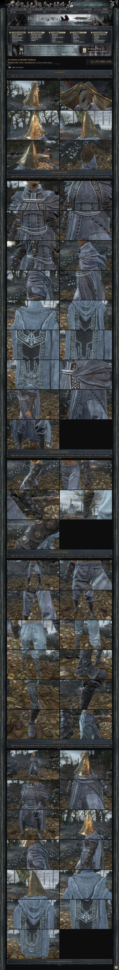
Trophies (96, 37)
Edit (97, 61)
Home (14, 34)
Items (54, 40)
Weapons (55, 34)
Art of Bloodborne (99, 40)
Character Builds (36, 37)
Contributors (74, 12)
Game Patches (16, 39)
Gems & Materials (57, 42)
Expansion (15, 36)
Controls (14, 42)
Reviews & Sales (17, 37)
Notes (59, 12)
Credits (96, 39)
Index (14, 12)
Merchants (76, 37)
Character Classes (37, 34)
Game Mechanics (17, 40)
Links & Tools (104, 12)
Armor (54, 39)
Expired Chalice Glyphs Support (89, 28)
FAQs (89, 12)
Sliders (33, 40)
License (109, 61)
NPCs (75, 39)
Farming (96, 36)
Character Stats (36, 36)
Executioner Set (30, 62)
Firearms (55, 36)
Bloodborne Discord (94, 49)
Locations (76, 40)
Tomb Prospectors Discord (96, 51)
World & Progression (100, 34)
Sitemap (19, 34)
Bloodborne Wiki (13, 62)
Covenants (34, 39)
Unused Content (99, 42)
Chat (44, 12)
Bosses (75, 34)
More (63, 54)
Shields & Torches (57, 37)
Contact (29, 12)
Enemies (75, 36)
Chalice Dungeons (78, 42)
